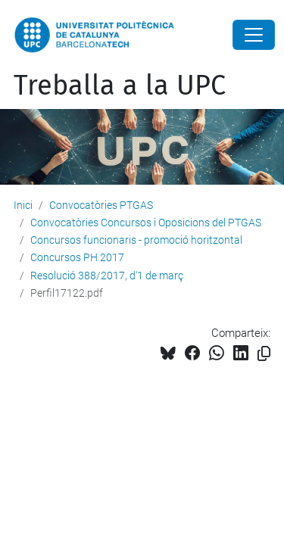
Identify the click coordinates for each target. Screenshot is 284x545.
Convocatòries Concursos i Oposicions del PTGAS (145, 222)
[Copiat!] (263, 354)
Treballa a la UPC (120, 85)
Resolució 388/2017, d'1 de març (106, 275)
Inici (23, 205)
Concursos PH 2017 (77, 257)
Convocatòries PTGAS (101, 205)
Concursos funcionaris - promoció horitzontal (136, 240)
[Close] (254, 35)
